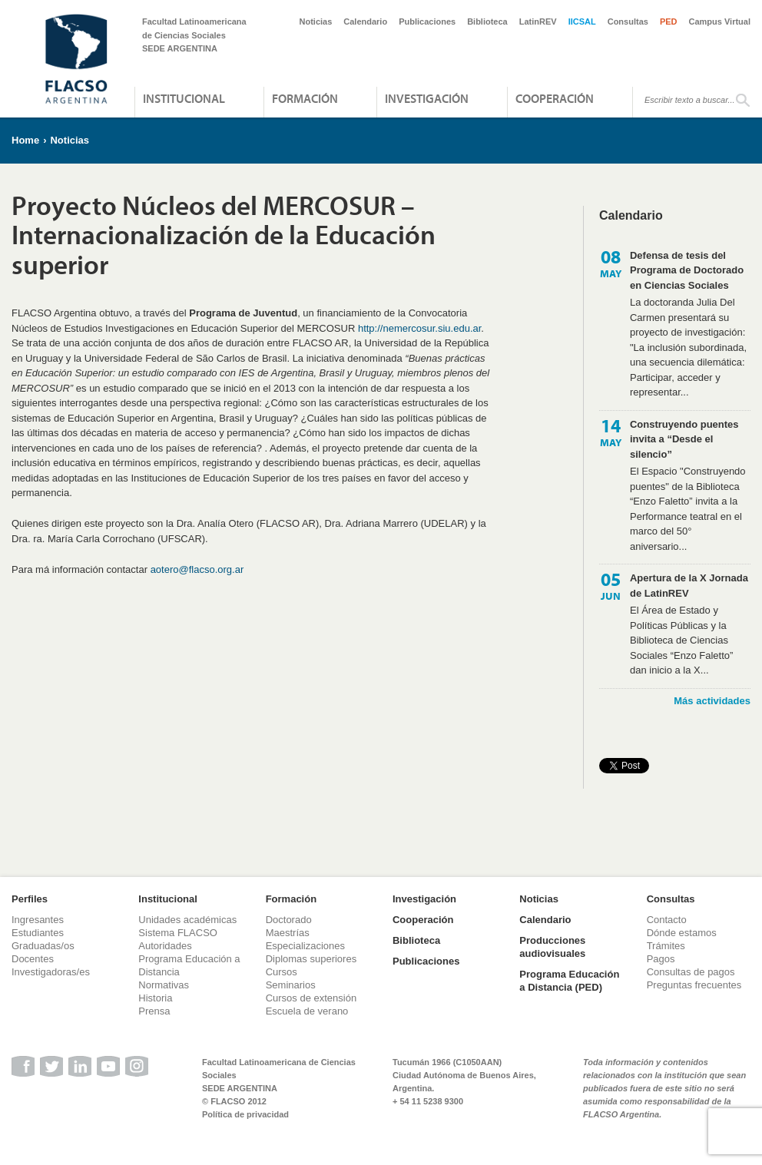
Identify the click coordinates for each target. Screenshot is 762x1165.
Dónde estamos (682, 932)
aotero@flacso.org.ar (197, 569)
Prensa (154, 1011)
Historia (155, 998)
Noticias (316, 21)
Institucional (184, 98)
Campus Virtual (720, 21)
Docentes (33, 959)
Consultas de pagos (691, 972)
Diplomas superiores (311, 959)
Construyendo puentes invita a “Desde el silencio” (684, 439)
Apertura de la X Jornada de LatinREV (689, 585)
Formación (305, 98)
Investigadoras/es (51, 972)
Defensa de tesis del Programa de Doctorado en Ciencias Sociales (687, 270)
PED (669, 21)
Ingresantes (38, 919)
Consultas (628, 21)
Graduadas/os (43, 946)
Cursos (281, 972)
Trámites (666, 946)
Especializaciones (305, 946)
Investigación (427, 98)
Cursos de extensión (311, 998)
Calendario (365, 21)
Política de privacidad (245, 1114)
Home (25, 140)
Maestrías (288, 932)
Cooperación (554, 98)
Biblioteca (487, 21)
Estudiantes (38, 932)
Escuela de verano (307, 1011)
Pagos (661, 959)
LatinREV (538, 21)
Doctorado (289, 919)
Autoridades (164, 946)
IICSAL (582, 21)
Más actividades (712, 701)
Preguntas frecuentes (694, 985)
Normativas (163, 985)
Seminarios (291, 985)
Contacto (667, 919)
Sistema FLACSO (177, 932)
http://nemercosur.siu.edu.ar (419, 328)
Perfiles (30, 899)
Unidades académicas (187, 919)
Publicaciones (427, 21)
